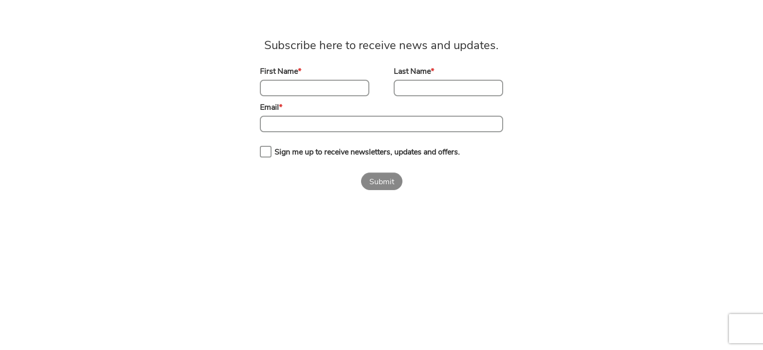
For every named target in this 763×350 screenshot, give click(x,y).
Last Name (414, 71)
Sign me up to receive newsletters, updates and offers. (367, 152)
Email (271, 107)
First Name (280, 71)
